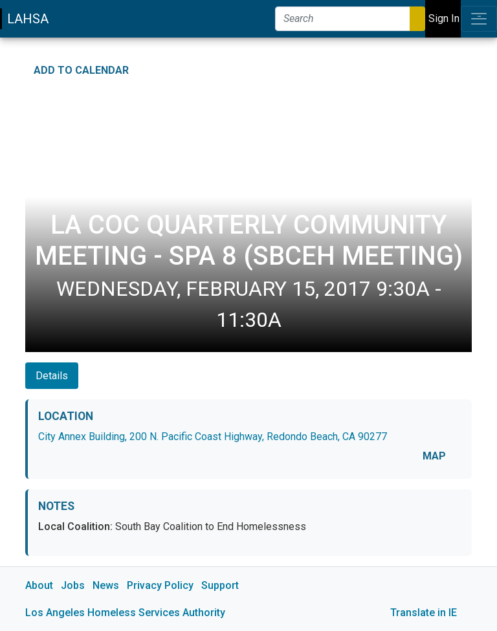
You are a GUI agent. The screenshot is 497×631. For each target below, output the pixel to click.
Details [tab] (52, 376)
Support (220, 585)
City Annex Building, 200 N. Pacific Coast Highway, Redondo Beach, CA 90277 (212, 436)
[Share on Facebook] (424, 66)
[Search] (342, 18)
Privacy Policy (160, 585)
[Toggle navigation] (479, 19)
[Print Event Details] (463, 66)
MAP (434, 456)
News (106, 585)
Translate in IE (423, 612)
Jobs (73, 585)
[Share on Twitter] (444, 66)
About (39, 585)
